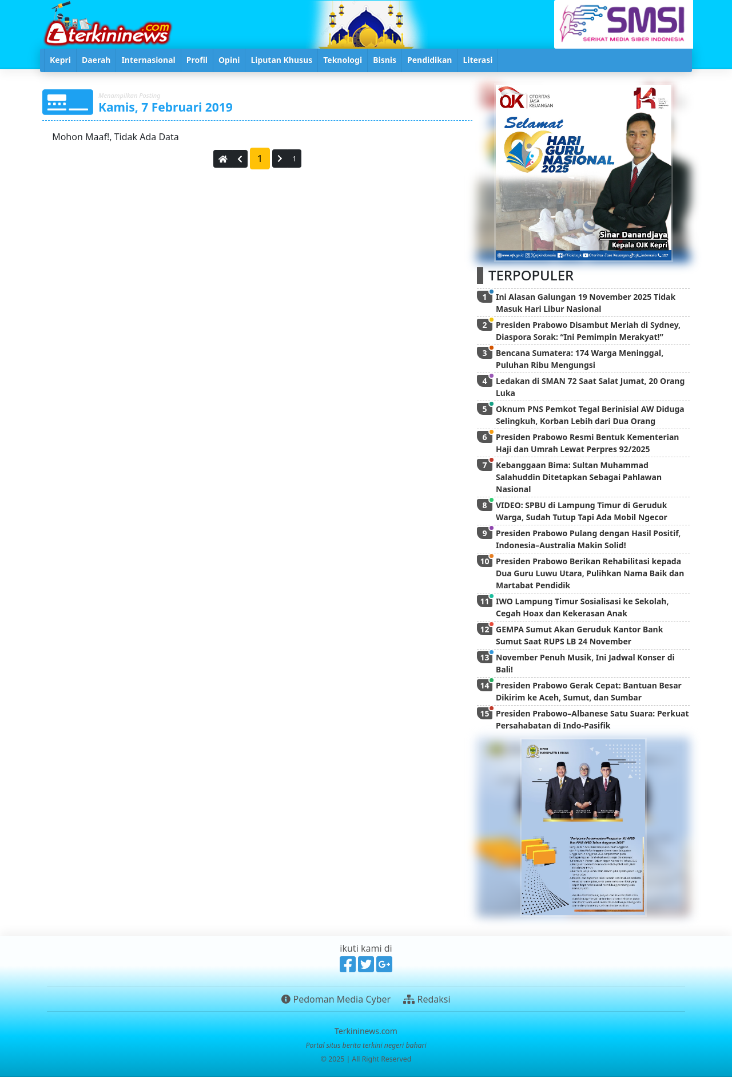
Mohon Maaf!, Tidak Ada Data (114, 136)
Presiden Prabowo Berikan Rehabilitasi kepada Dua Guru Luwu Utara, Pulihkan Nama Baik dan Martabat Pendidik (590, 573)
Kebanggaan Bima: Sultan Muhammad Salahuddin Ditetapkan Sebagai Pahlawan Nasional (579, 477)
